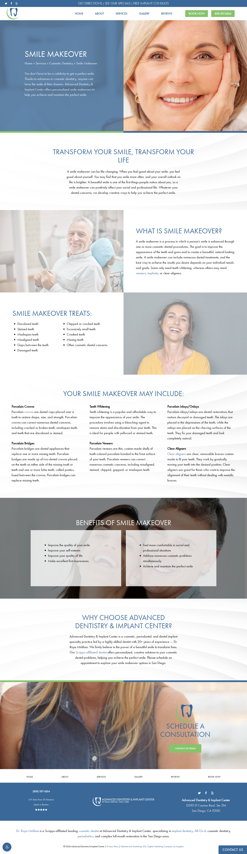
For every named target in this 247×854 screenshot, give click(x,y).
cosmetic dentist (89, 831)
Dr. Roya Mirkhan (27, 831)
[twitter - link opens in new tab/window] (6, 3)
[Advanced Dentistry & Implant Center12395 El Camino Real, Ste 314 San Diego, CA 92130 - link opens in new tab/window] (206, 805)
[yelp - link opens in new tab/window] (16, 3)
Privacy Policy (113, 846)
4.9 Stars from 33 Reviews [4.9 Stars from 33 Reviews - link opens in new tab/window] (41, 799)
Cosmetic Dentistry (61, 63)
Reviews (175, 776)
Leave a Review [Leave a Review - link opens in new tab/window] (41, 804)
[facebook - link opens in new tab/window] (11, 3)
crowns (28, 412)
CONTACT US (232, 850)
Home (28, 63)
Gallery (138, 776)
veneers (141, 273)
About (64, 776)
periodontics (85, 836)
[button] (6, 847)
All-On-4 (200, 831)
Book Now (214, 776)
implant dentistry (182, 831)
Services (41, 63)
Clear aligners (176, 454)
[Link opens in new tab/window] (199, 792)
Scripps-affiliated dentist (91, 652)
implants (153, 273)
